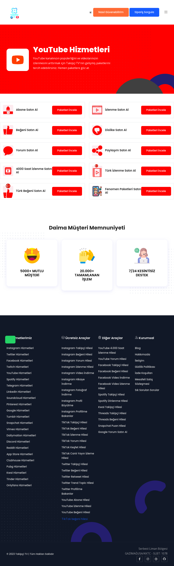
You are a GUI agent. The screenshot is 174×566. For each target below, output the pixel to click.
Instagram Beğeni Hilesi (77, 354)
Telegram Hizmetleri (19, 385)
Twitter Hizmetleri (18, 354)
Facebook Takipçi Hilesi (113, 365)
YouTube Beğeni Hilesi (76, 512)
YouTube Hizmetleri (19, 373)
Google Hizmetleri (18, 410)
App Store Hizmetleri (20, 454)
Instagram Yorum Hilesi (77, 360)
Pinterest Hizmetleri (19, 404)
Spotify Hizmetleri (18, 379)
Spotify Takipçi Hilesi (111, 394)
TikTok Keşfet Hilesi (74, 447)
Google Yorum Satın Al (112, 432)
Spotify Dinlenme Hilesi (113, 401)
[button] (166, 12)
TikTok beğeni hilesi (75, 519)
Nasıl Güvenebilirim (110, 12)
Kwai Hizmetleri (16, 473)
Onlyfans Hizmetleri (19, 485)
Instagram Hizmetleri (20, 348)
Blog (138, 348)
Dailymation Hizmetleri (21, 435)
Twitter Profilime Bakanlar (72, 491)
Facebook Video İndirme (114, 377)
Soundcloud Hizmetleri (21, 398)
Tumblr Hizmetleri (18, 416)
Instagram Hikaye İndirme (73, 382)
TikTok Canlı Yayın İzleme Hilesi (78, 456)
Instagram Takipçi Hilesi (77, 348)
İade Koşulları (144, 373)
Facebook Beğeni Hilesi (113, 371)
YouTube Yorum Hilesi (112, 359)
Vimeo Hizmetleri (18, 429)
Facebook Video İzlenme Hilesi (114, 386)
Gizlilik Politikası (145, 367)
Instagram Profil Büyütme (72, 403)
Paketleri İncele (67, 110)
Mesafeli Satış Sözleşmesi (144, 382)
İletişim (139, 360)
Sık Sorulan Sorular (147, 390)
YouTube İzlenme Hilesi (76, 506)
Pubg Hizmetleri (17, 466)
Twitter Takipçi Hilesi (75, 464)
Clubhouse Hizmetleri (20, 460)
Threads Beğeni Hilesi (112, 419)
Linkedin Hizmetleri (19, 392)
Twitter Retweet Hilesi (75, 476)
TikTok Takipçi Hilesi (74, 422)
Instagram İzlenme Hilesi (77, 367)
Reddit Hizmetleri (17, 448)
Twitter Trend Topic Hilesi (78, 483)
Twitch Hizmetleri (18, 367)
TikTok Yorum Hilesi (74, 441)
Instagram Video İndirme (78, 373)
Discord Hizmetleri (18, 441)
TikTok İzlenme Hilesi (75, 435)
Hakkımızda (142, 354)
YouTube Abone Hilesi (76, 500)
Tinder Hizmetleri (17, 479)
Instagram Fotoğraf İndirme (74, 392)
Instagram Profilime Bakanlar (74, 414)
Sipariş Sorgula (144, 12)
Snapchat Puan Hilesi (112, 426)
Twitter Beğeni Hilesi (74, 470)
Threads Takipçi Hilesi (112, 413)
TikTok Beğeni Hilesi (74, 428)
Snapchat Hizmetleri (20, 423)
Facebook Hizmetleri (20, 360)
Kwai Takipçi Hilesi (110, 407)
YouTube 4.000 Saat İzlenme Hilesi (111, 350)
